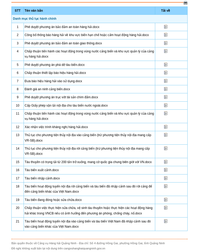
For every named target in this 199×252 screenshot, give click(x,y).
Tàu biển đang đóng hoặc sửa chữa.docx (53, 200)
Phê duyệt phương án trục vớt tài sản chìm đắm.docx (61, 97)
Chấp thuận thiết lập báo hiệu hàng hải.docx (55, 73)
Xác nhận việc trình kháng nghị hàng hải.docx (56, 127)
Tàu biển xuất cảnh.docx (42, 170)
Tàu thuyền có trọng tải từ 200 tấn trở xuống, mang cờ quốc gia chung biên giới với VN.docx (88, 162)
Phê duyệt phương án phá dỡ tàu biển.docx (55, 65)
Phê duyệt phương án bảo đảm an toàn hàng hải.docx (62, 27)
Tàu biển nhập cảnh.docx (42, 178)
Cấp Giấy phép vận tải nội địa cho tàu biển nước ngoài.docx (66, 105)
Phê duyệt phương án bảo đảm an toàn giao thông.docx (63, 43)
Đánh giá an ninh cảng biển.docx (47, 89)
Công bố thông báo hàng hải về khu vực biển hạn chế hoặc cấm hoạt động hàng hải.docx (87, 35)
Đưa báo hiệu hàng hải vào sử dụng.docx (53, 81)
